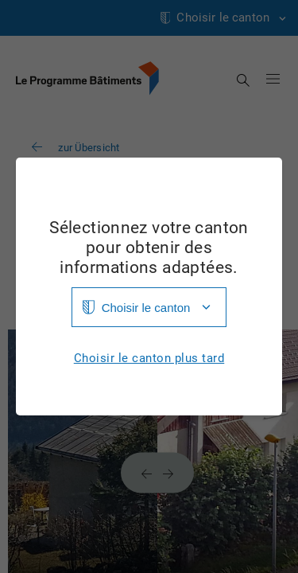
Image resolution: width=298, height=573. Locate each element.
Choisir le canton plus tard (149, 358)
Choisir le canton (146, 307)
